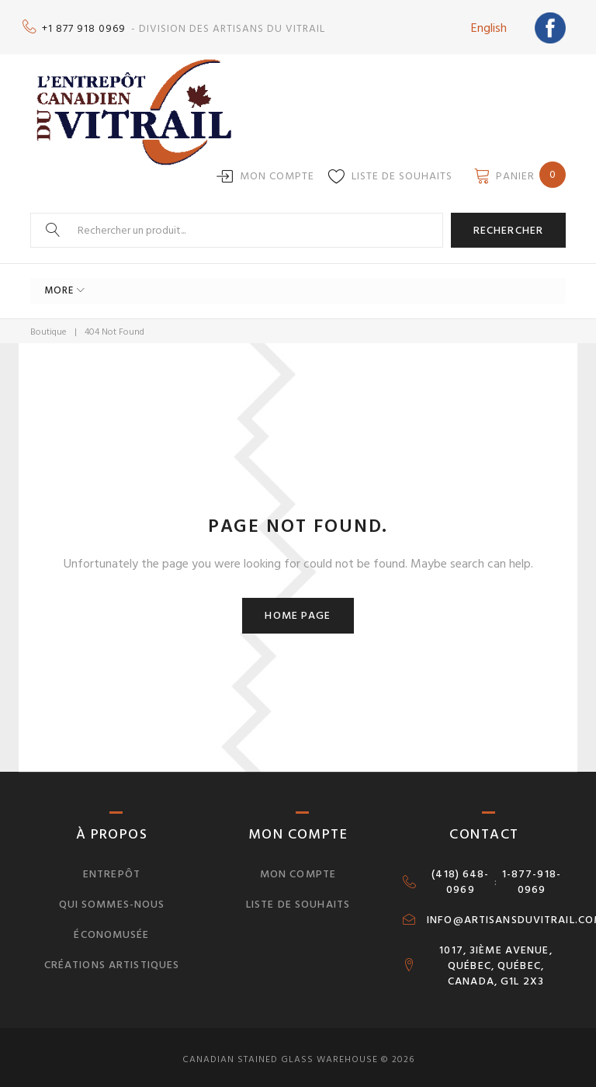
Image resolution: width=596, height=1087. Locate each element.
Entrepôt (111, 869)
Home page (298, 611)
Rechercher (508, 225)
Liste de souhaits (402, 171)
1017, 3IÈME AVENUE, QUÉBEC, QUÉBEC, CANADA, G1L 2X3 (495, 960)
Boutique (48, 326)
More (59, 285)
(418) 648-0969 (460, 877)
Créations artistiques (112, 959)
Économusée (111, 930)
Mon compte (277, 171)
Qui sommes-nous (112, 899)
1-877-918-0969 (531, 877)
